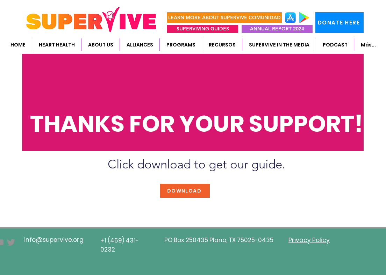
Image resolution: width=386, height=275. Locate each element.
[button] (100, 44)
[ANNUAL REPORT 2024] (277, 29)
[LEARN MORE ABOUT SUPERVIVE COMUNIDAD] (224, 17)
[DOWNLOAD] (185, 191)
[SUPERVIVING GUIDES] (202, 29)
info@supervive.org (54, 240)
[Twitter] (11, 242)
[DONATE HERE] (339, 22)
